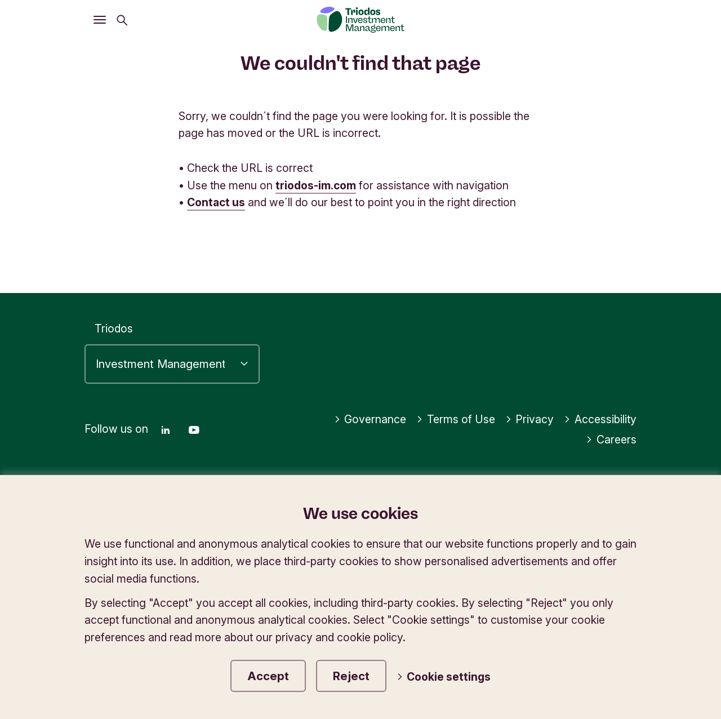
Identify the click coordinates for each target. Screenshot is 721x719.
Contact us (216, 202)
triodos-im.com (316, 185)
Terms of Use (455, 419)
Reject (351, 676)
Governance (370, 419)
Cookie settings (444, 677)
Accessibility (600, 419)
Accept (268, 676)
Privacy (529, 419)
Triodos (114, 328)
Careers (611, 439)
